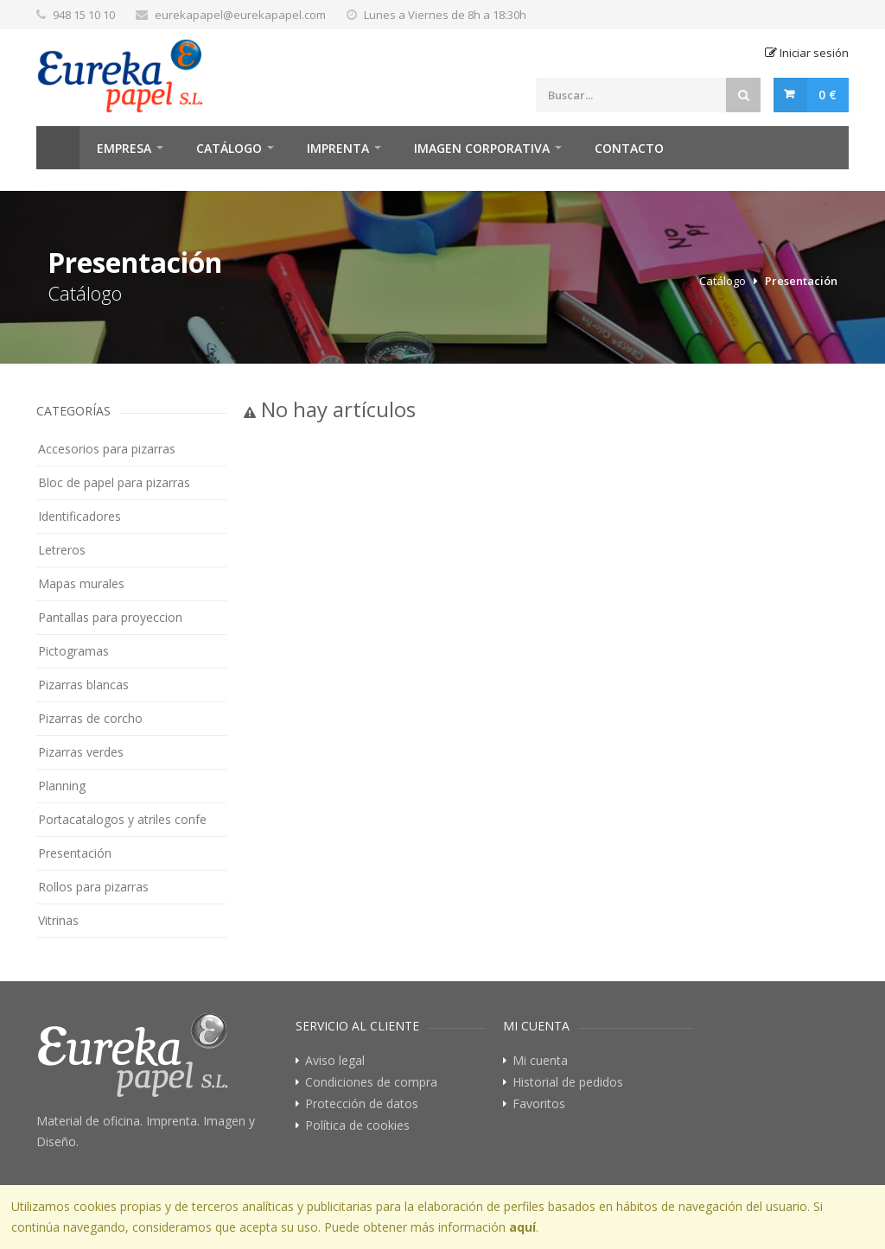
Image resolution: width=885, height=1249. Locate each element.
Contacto (629, 148)
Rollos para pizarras (93, 886)
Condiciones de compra (371, 1082)
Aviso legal (335, 1060)
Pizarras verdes (81, 752)
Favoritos (539, 1104)
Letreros (62, 550)
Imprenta (338, 148)
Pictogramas (73, 651)
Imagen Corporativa (482, 148)
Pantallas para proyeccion (110, 617)
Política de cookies (357, 1125)
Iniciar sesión (807, 52)
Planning (62, 785)
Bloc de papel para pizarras (114, 482)
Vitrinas (58, 920)
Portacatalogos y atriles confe (122, 819)
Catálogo (229, 148)
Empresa (124, 148)
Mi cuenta (540, 1060)
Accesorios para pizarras (106, 449)
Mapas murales (81, 583)
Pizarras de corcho (90, 718)
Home (58, 147)
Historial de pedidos (568, 1082)
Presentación (801, 280)
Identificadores (79, 516)
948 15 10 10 (84, 14)
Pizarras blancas (83, 684)
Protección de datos (361, 1104)
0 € (827, 94)
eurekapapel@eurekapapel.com (240, 14)
